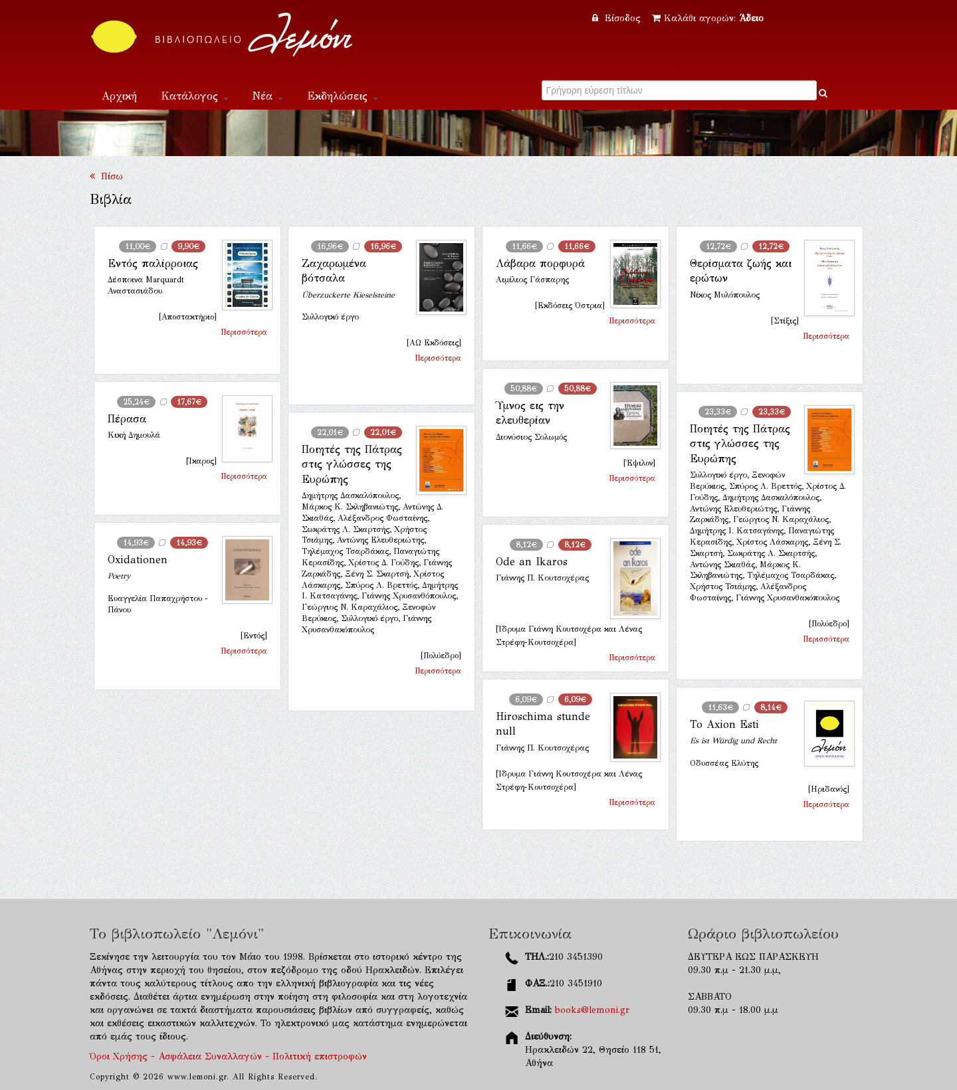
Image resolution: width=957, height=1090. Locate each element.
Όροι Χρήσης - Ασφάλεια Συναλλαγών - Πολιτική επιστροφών (228, 1056)
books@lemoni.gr (592, 1010)
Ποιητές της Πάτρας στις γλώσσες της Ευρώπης (740, 443)
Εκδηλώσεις (342, 96)
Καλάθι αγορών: (708, 18)
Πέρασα (127, 418)
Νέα (268, 96)
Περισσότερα (244, 332)
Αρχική (119, 96)
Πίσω (106, 176)
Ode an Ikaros (532, 561)
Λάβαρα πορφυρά (540, 263)
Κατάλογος (195, 96)
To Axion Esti (724, 724)
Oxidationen (137, 559)
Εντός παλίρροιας (153, 263)
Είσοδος (618, 18)
